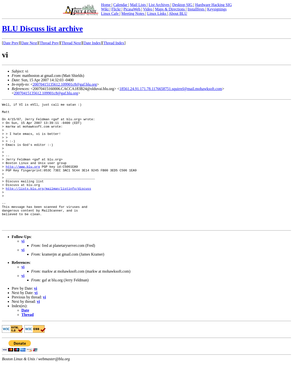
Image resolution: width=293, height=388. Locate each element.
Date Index (92, 43)
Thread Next (71, 43)
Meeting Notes (133, 13)
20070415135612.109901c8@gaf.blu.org (65, 84)
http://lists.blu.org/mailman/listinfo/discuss (48, 206)
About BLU (178, 13)
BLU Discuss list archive (42, 28)
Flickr (116, 9)
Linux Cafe (110, 13)
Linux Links (157, 13)
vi (22, 266)
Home (106, 5)
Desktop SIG (182, 5)
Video (148, 9)
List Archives (159, 5)
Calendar (120, 5)
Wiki (105, 9)
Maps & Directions (170, 9)
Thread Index (113, 43)
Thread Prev (49, 43)
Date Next (29, 43)
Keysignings (217, 9)
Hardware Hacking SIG (213, 5)
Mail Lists (138, 5)
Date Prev (11, 43)
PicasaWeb (132, 9)
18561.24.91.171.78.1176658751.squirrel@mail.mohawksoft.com (170, 89)
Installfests (196, 9)
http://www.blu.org (23, 179)
